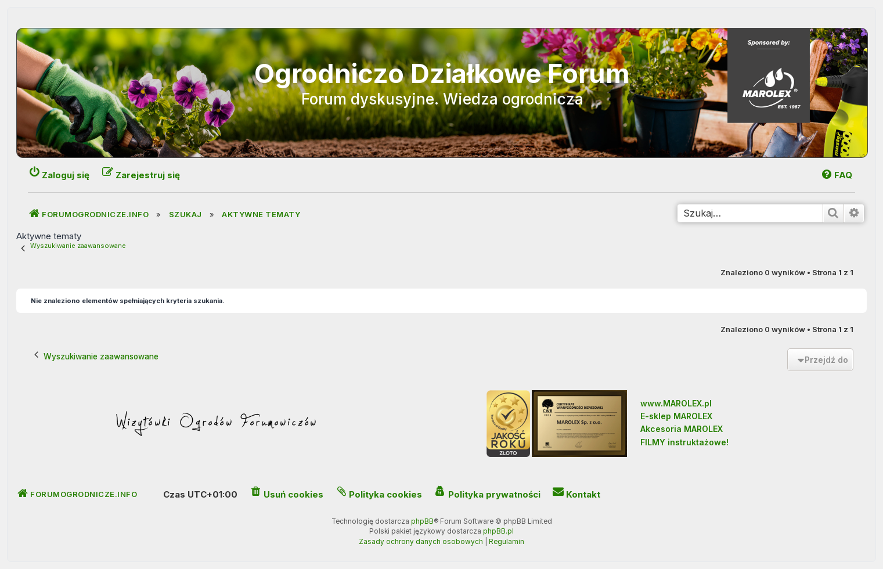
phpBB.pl (498, 531)
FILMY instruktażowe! (684, 442)
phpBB (422, 521)
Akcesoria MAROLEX (681, 429)
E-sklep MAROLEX (676, 416)
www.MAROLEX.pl (676, 403)
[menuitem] (836, 175)
